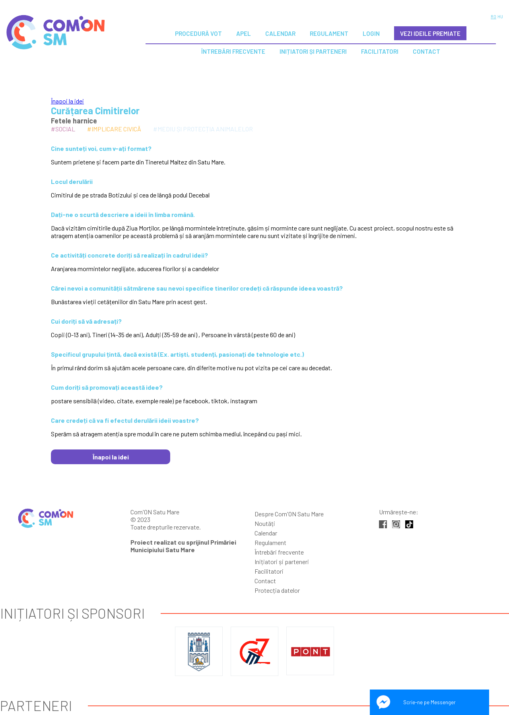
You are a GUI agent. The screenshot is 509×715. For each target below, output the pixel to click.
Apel (243, 33)
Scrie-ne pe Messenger (429, 702)
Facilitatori (379, 51)
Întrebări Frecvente (233, 51)
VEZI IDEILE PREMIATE (430, 33)
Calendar (280, 33)
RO (493, 16)
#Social (63, 129)
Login (371, 33)
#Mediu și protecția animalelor (203, 129)
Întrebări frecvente (279, 552)
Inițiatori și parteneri (313, 51)
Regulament (329, 33)
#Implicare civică (114, 129)
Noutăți (264, 523)
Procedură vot (198, 33)
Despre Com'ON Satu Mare (289, 514)
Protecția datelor (277, 590)
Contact (426, 51)
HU (500, 16)
